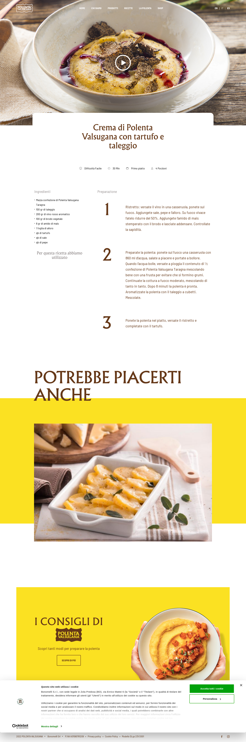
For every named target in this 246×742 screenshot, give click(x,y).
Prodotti (113, 8)
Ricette (128, 8)
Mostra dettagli (49, 735)
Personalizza (212, 708)
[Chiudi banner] (241, 695)
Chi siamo (96, 8)
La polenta (145, 8)
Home (82, 8)
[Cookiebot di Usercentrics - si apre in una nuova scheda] (20, 736)
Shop (160, 8)
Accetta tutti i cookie (211, 698)
